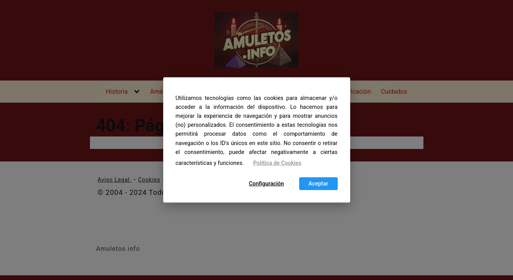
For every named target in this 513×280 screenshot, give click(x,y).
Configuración (266, 183)
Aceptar (318, 183)
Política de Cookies (277, 163)
